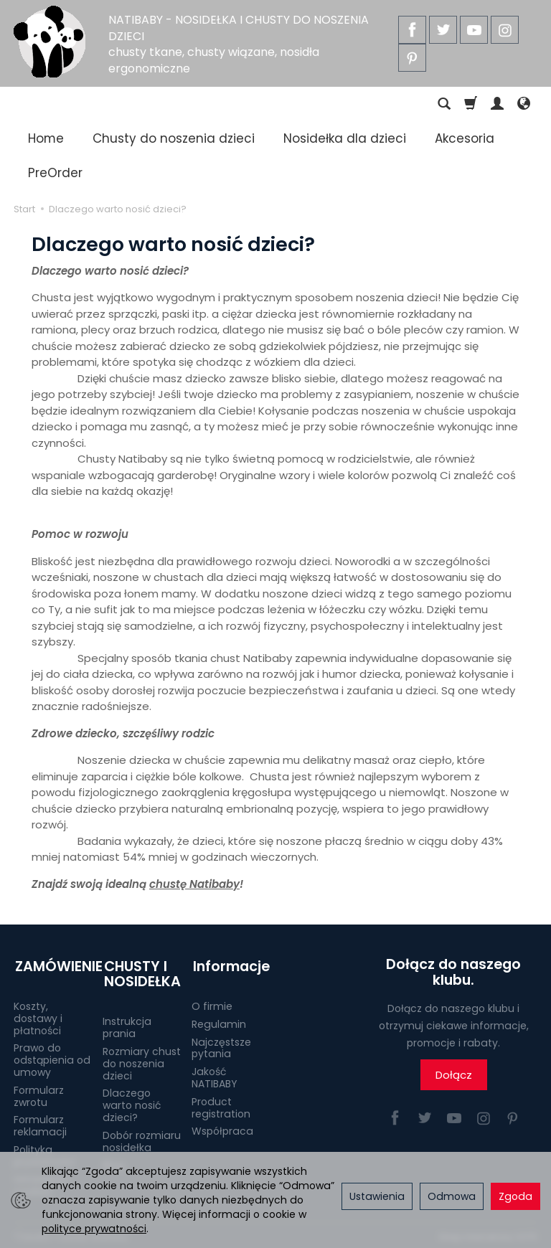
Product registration (221, 1104)
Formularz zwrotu (39, 1092)
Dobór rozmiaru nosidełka (142, 1138)
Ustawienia (377, 1196)
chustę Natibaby (194, 884)
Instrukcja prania (127, 1024)
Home (46, 138)
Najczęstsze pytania (221, 1044)
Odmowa (452, 1196)
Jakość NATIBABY (214, 1074)
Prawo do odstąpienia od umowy (52, 1056)
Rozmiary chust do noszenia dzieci (142, 1060)
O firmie (212, 1003)
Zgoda (515, 1196)
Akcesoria (464, 138)
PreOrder (55, 172)
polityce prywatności (94, 1228)
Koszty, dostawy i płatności (38, 1015)
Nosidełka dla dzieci (344, 138)
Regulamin (219, 1020)
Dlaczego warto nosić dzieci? (132, 1101)
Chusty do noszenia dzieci (174, 138)
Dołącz (453, 1074)
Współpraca (222, 1127)
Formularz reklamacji (40, 1122)
